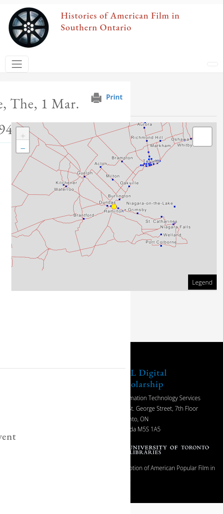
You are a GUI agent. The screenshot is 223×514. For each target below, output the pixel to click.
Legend (202, 282)
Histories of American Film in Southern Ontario (120, 21)
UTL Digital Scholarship (142, 378)
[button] (22, 133)
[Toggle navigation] (17, 64)
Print (114, 97)
